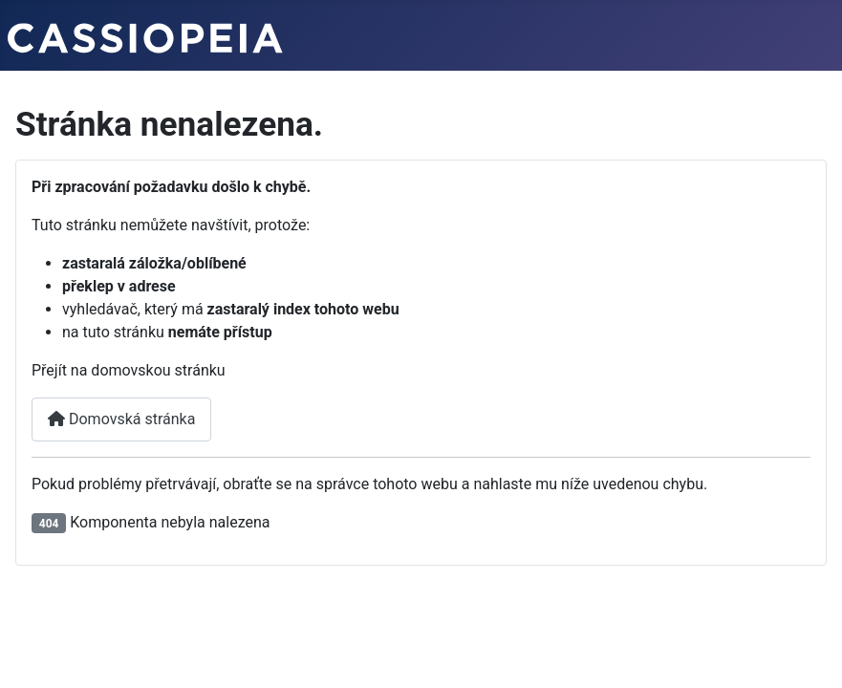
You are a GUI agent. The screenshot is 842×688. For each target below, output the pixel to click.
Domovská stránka (121, 419)
